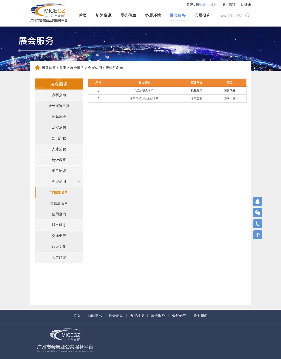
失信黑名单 (59, 203)
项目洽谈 (59, 171)
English (246, 4)
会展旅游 (59, 257)
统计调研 (59, 160)
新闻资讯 (103, 15)
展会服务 (178, 15)
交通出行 (59, 236)
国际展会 (59, 117)
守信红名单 (59, 192)
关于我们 (229, 4)
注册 (213, 4)
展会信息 (128, 15)
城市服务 (59, 225)
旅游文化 (59, 246)
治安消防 (59, 127)
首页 (83, 15)
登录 (202, 4)
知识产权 (59, 138)
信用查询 (59, 214)
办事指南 (59, 95)
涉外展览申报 (59, 106)
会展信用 (95, 68)
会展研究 (202, 15)
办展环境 (153, 15)
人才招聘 (59, 149)
